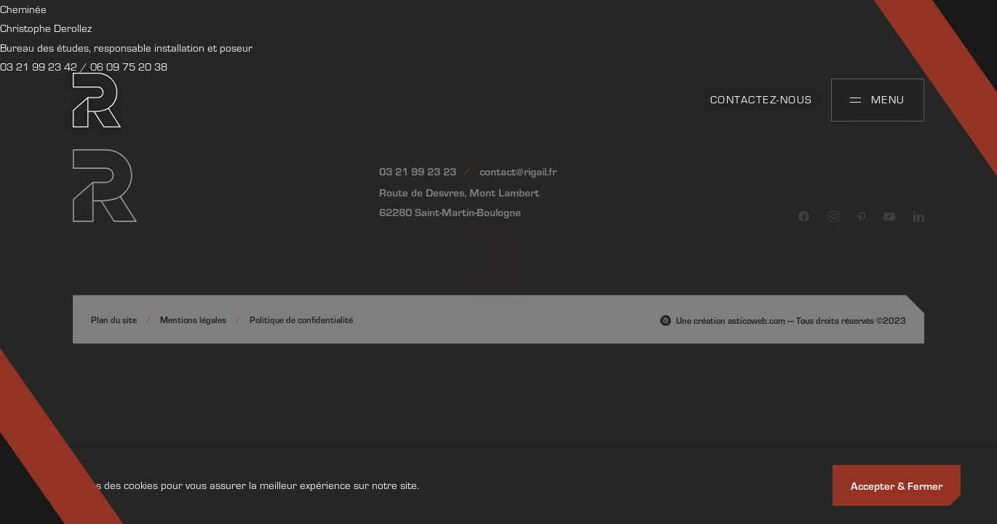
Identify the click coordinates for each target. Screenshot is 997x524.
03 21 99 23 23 (417, 171)
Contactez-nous (761, 99)
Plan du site (114, 319)
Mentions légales (193, 319)
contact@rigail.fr (518, 171)
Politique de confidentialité (301, 319)
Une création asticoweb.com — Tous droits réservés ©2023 (791, 320)
